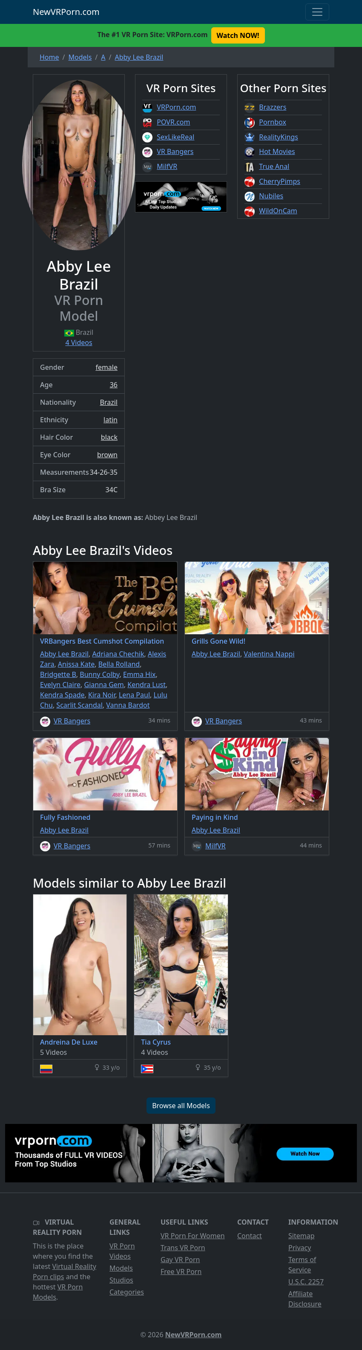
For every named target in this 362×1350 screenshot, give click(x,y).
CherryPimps (279, 181)
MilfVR (167, 166)
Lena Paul (134, 695)
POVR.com (173, 122)
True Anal (274, 166)
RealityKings (278, 137)
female (106, 367)
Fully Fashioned (65, 817)
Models (121, 1268)
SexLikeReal (175, 137)
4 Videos (78, 342)
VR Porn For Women (193, 1235)
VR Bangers (175, 151)
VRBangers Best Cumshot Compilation (102, 641)
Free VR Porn (181, 1271)
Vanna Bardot (127, 705)
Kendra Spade (62, 695)
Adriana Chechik (118, 654)
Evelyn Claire (60, 684)
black (109, 437)
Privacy (299, 1247)
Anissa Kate (76, 664)
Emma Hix (139, 674)
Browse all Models (181, 1105)
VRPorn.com (176, 107)
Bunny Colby (99, 674)
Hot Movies (277, 151)
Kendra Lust (146, 684)
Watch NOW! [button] (238, 35)
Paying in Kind (215, 817)
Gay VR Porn (180, 1259)
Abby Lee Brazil (64, 654)
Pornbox (272, 122)
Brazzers (272, 107)
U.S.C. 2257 (306, 1281)
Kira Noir (101, 695)
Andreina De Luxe (69, 1042)
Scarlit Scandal (79, 705)
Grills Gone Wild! (218, 641)
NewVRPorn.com (66, 11)
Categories (126, 1292)
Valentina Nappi (269, 654)
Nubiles (271, 195)
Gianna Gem (104, 684)
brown (107, 454)
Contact (249, 1235)
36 (114, 384)
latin (110, 419)
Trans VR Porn (183, 1247)
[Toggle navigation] (317, 11)
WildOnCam (278, 210)
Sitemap (301, 1235)
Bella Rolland (119, 664)
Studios (121, 1280)
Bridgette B (58, 674)
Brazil (109, 402)
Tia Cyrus (156, 1042)
